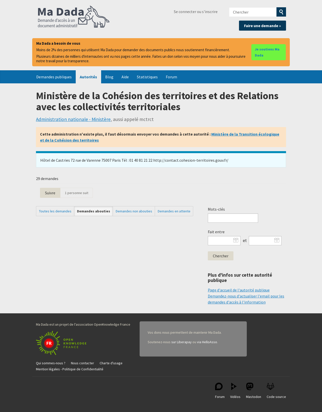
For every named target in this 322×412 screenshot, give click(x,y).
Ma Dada (73, 17)
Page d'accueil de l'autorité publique (239, 289)
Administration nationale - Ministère (73, 119)
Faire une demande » (262, 25)
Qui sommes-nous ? (50, 363)
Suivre (50, 192)
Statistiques (147, 76)
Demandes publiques (54, 76)
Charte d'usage (111, 363)
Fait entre (216, 231)
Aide (125, 76)
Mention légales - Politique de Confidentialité (69, 369)
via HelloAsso (207, 342)
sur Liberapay (181, 342)
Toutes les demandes (55, 211)
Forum (171, 76)
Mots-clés (216, 209)
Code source (276, 391)
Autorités (88, 76)
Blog (109, 76)
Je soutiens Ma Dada (267, 52)
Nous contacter (82, 363)
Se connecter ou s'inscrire (196, 11)
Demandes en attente (174, 211)
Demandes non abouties (134, 211)
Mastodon (253, 391)
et (245, 240)
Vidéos (235, 391)
